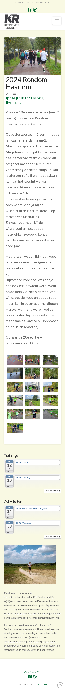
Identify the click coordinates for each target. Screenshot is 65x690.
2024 (10, 98)
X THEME (43, 685)
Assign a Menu (33, 672)
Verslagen (15, 103)
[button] (56, 21)
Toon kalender (52, 491)
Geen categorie (29, 98)
